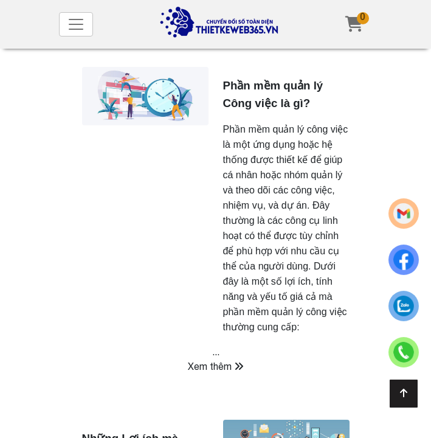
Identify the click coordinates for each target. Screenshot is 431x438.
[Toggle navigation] (76, 24)
